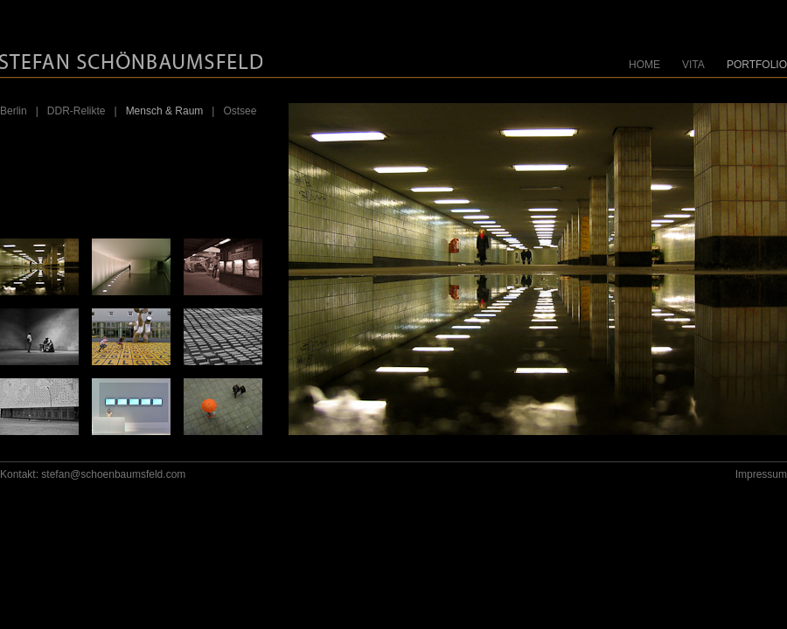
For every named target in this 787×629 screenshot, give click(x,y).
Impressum (761, 474)
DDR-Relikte (76, 111)
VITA (693, 65)
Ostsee (239, 111)
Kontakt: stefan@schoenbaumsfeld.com (92, 474)
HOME (644, 65)
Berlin (13, 111)
